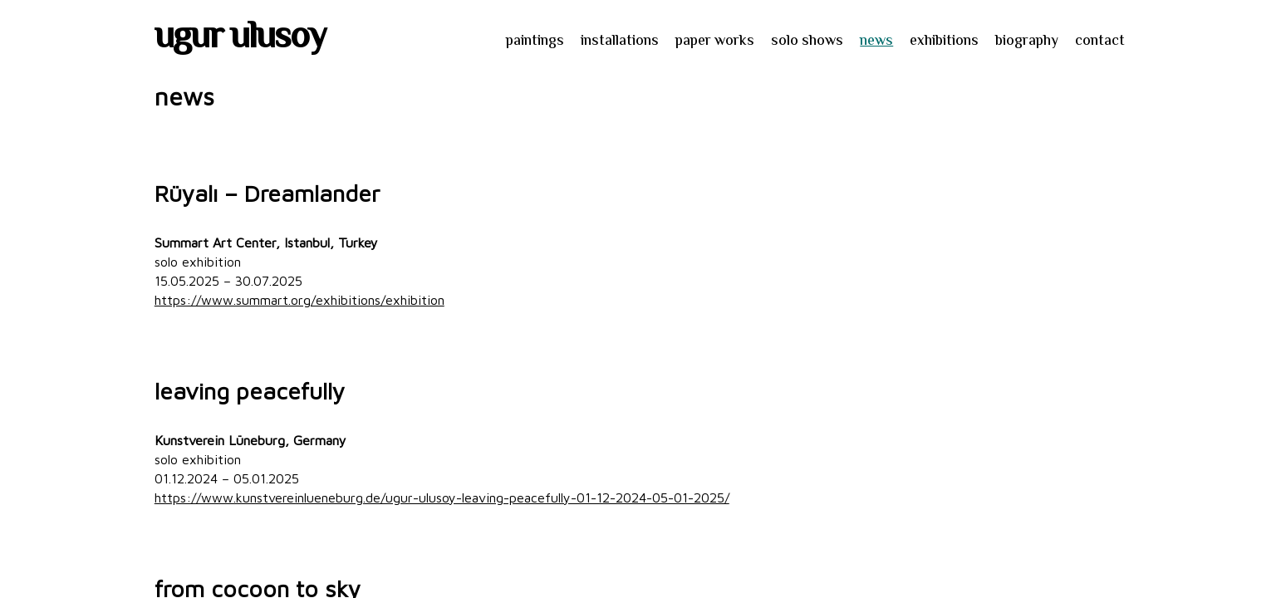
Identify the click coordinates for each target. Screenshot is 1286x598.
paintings (535, 41)
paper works (714, 41)
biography (1026, 41)
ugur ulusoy (240, 39)
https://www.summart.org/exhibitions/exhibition (299, 299)
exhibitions (944, 41)
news (876, 41)
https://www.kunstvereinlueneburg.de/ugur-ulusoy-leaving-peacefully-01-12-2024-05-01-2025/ (442, 497)
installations (620, 41)
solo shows (807, 41)
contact (1100, 41)
